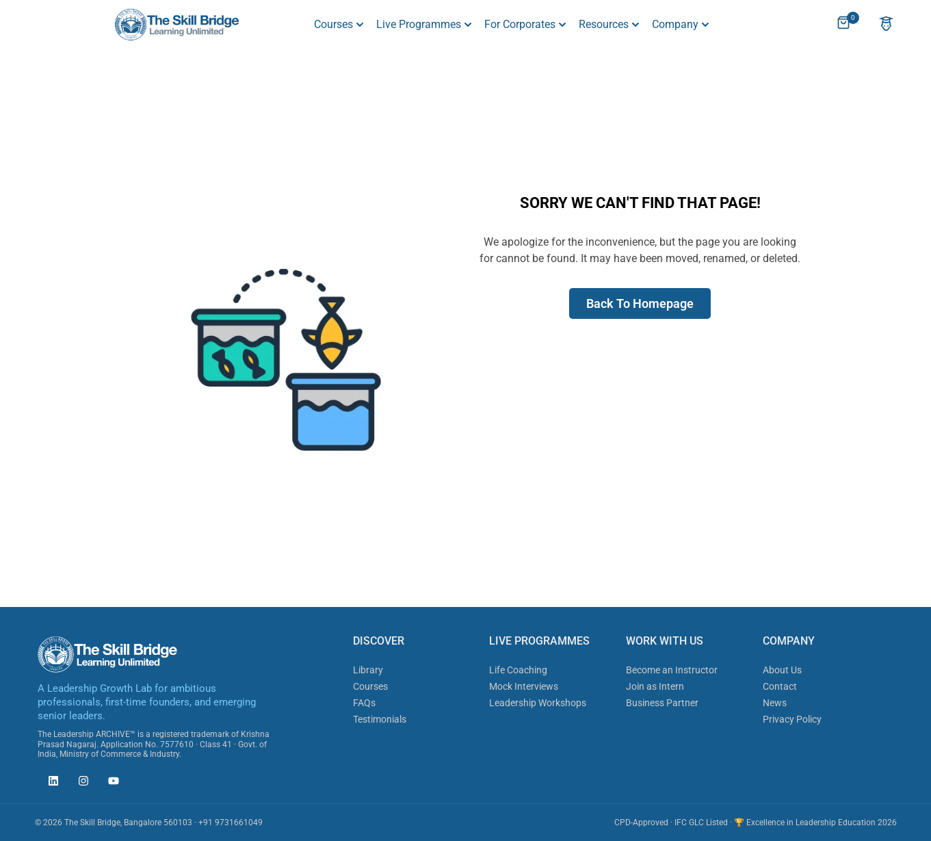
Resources (604, 24)
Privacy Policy (792, 719)
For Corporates (519, 24)
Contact (780, 686)
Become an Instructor (672, 669)
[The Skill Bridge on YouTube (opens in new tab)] (110, 783)
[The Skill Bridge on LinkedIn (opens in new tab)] (50, 783)
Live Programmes (418, 24)
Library (368, 669)
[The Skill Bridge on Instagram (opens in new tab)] (80, 783)
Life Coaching (518, 669)
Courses (333, 24)
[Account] (886, 24)
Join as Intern (655, 686)
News (775, 702)
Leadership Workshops (537, 702)
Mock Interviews (523, 686)
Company (675, 24)
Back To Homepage (640, 303)
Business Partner (662, 702)
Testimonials (379, 719)
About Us (782, 669)
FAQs (364, 702)
